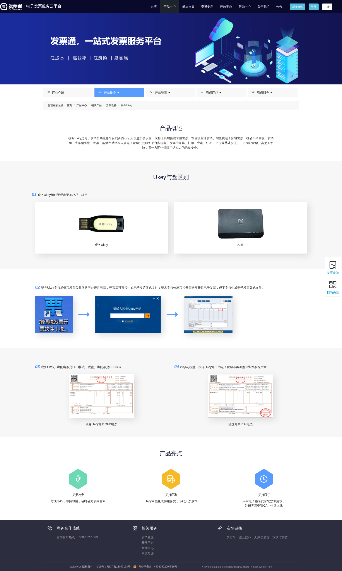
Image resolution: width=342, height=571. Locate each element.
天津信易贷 (261, 537)
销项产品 (96, 105)
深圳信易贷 (280, 537)
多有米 (231, 537)
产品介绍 (55, 92)
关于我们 (263, 6)
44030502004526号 (165, 566)
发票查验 (148, 537)
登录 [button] (313, 6)
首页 (154, 6)
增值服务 (261, 92)
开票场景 (159, 92)
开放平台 (226, 6)
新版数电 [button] (297, 6)
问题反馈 (148, 553)
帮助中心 (245, 6)
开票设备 (108, 92)
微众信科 (245, 537)
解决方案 (188, 6)
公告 (279, 6)
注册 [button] (327, 6)
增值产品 (210, 92)
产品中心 (170, 6)
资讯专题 (207, 6)
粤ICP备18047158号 (118, 566)
